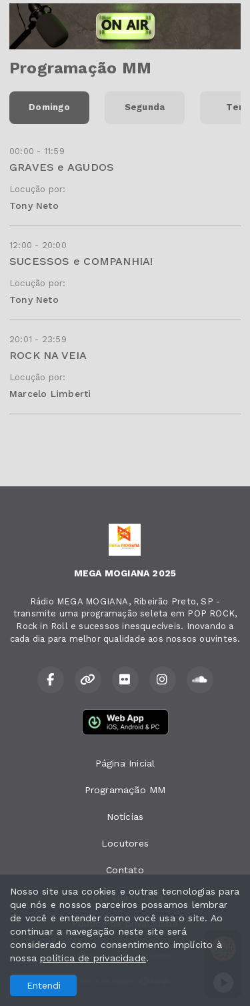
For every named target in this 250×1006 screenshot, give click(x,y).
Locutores (125, 843)
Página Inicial (125, 763)
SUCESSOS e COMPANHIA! (81, 261)
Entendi (44, 985)
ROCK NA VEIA (48, 355)
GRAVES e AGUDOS (61, 167)
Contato (124, 870)
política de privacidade (93, 958)
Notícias (125, 816)
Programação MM (125, 790)
